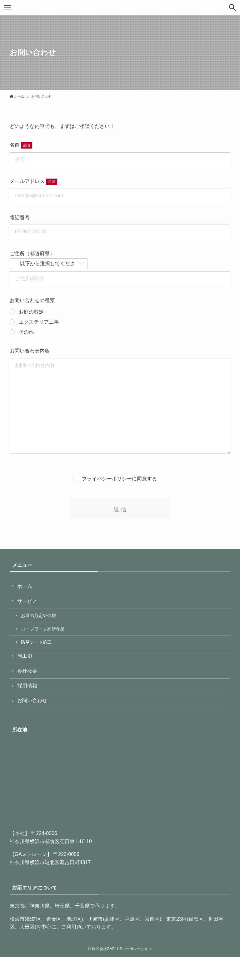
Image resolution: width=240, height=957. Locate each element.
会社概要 (27, 671)
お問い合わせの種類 (32, 300)
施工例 (24, 656)
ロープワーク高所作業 (43, 628)
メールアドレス (27, 181)
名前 (15, 145)
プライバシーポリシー (107, 478)
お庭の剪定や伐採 (38, 615)
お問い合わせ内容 (30, 350)
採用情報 (27, 685)
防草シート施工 (36, 642)
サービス (27, 601)
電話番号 (20, 217)
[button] (232, 7)
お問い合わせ (32, 700)
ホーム (24, 586)
